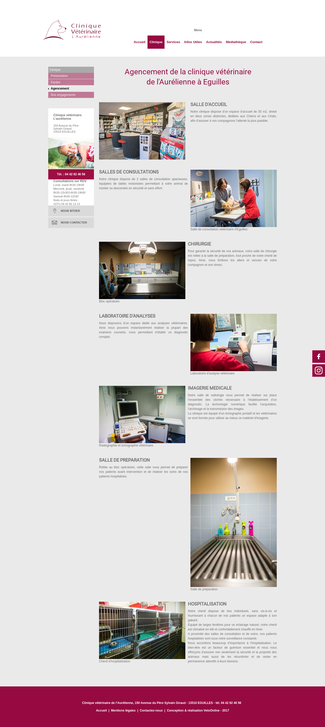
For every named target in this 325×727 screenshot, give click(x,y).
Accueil (139, 42)
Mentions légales (123, 710)
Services (173, 42)
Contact (256, 42)
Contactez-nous (151, 710)
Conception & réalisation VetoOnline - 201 (197, 710)
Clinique (156, 42)
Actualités (214, 42)
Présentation (59, 76)
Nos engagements (63, 95)
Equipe (55, 82)
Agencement (60, 88)
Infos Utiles (193, 42)
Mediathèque (236, 42)
